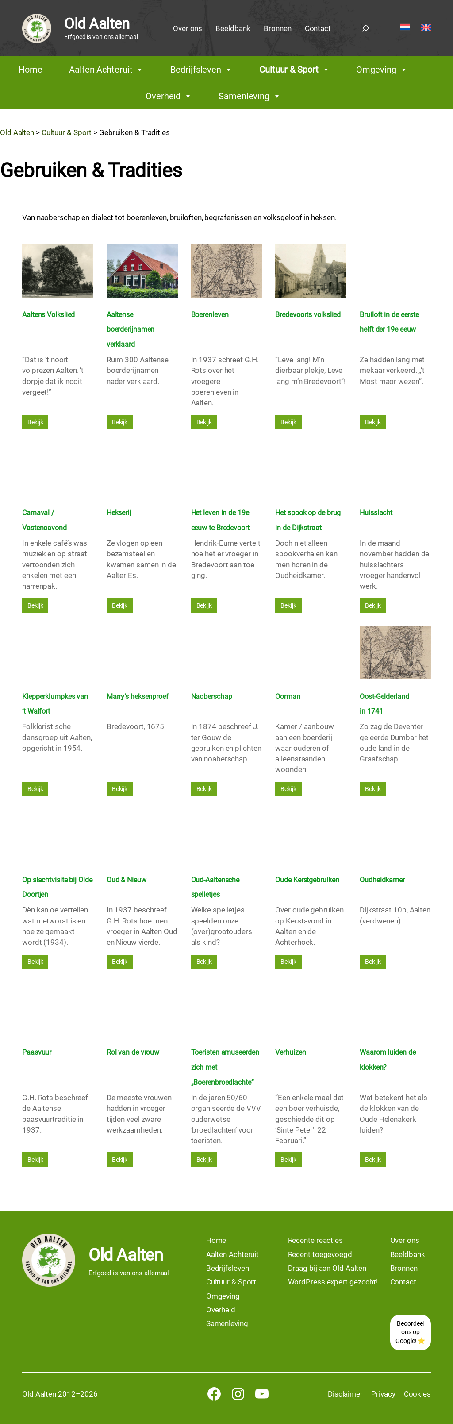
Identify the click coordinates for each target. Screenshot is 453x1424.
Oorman (287, 696)
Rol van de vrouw (133, 1052)
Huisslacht (376, 512)
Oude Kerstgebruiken (307, 880)
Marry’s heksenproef (138, 696)
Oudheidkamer (382, 880)
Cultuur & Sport (294, 69)
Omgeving (381, 69)
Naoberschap (211, 696)
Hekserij (119, 512)
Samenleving (250, 96)
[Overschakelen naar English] (426, 28)
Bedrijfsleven (201, 69)
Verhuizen (290, 1052)
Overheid (169, 96)
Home (30, 69)
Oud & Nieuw (126, 880)
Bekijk (35, 422)
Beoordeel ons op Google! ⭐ (410, 1332)
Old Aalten (96, 23)
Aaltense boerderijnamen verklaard (131, 329)
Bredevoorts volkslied (308, 314)
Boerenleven (210, 314)
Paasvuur (36, 1052)
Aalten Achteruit (106, 69)
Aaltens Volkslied (48, 314)
